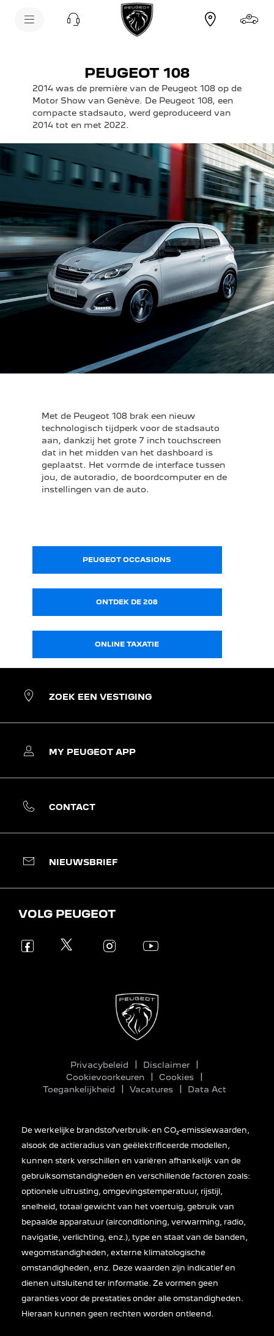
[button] (73, 19)
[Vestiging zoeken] (210, 19)
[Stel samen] (249, 19)
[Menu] (29, 19)
